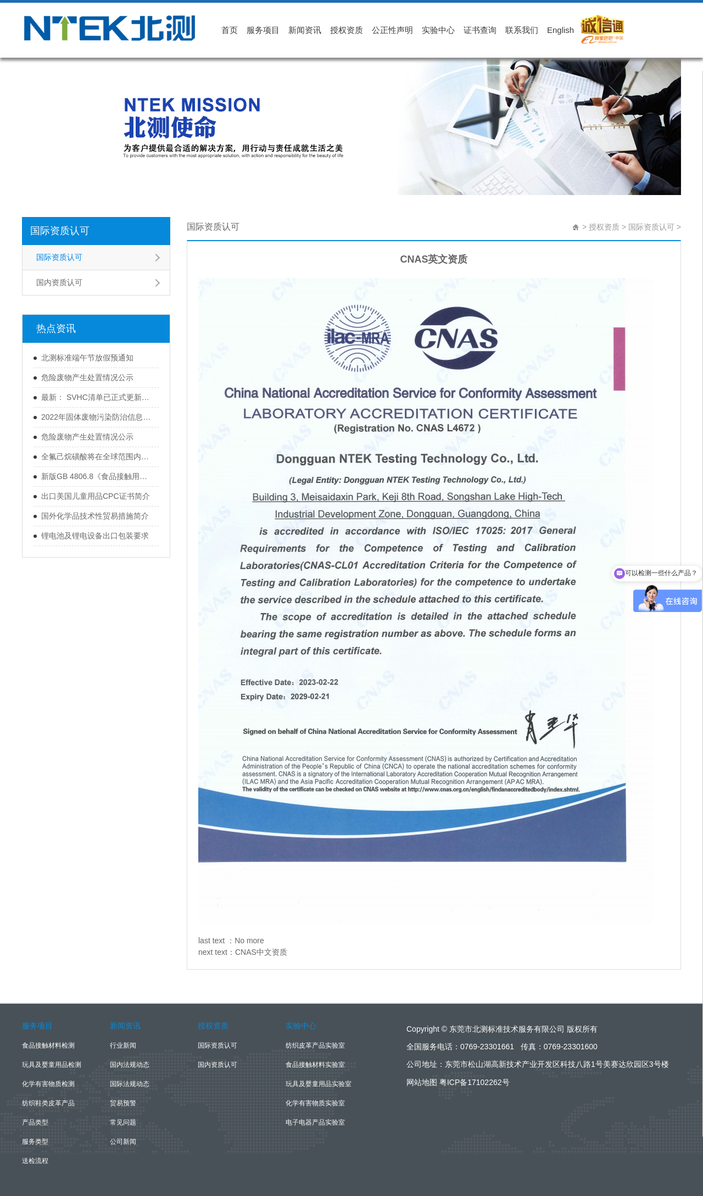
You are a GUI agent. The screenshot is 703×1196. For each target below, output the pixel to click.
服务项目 (263, 30)
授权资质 (346, 30)
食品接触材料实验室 (315, 1065)
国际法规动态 (129, 1084)
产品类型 (35, 1122)
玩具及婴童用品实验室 (319, 1084)
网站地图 (421, 1082)
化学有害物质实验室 (315, 1103)
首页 (229, 30)
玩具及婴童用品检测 (51, 1065)
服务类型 (35, 1141)
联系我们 (521, 30)
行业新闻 (123, 1045)
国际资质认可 (60, 230)
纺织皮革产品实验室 (315, 1045)
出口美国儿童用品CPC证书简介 (95, 496)
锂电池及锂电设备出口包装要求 (95, 535)
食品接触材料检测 (48, 1045)
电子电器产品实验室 (315, 1122)
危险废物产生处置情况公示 (87, 377)
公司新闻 (123, 1141)
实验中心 (438, 30)
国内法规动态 (129, 1065)
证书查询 (480, 30)
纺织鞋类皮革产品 (48, 1103)
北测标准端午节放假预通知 (87, 357)
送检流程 (35, 1161)
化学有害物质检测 (48, 1084)
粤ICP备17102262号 (474, 1082)
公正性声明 (392, 30)
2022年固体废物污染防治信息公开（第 (97, 417)
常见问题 (123, 1122)
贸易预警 (123, 1103)
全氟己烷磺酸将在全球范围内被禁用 (97, 456)
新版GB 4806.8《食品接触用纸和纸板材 (97, 476)
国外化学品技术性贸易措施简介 (95, 515)
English (560, 30)
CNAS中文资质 (261, 952)
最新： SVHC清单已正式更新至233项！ (97, 397)
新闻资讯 (304, 30)
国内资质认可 (59, 282)
